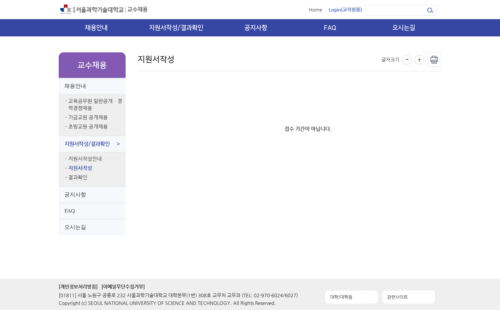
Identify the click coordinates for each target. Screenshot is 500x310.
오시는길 (75, 227)
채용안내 (75, 86)
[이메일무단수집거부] (123, 286)
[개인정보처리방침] (78, 286)
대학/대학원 (341, 296)
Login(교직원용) (345, 9)
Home (315, 9)
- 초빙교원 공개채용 (86, 127)
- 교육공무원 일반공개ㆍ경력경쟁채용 (93, 104)
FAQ (69, 211)
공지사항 (75, 195)
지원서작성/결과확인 (92, 144)
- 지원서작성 (78, 168)
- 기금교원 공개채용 (86, 117)
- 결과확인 (76, 177)
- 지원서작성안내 (83, 159)
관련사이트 (397, 296)
